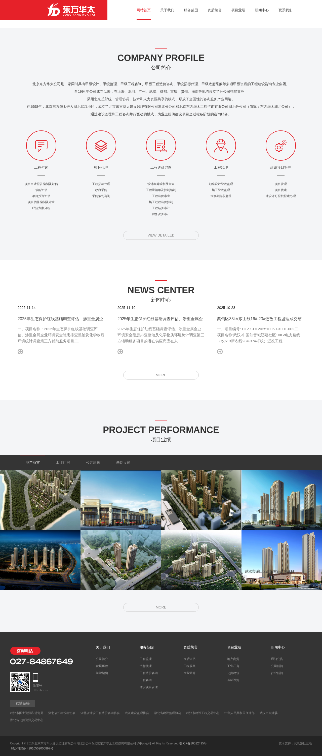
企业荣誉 (189, 673)
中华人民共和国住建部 (239, 713)
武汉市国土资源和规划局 (26, 713)
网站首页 (144, 10)
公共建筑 (93, 462)
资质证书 (189, 659)
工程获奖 (189, 666)
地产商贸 (33, 462)
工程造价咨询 (149, 673)
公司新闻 (277, 666)
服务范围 (191, 10)
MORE (161, 375)
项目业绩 (238, 10)
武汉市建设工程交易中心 (202, 713)
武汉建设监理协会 (137, 713)
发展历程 (102, 666)
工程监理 (146, 659)
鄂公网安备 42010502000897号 (31, 748)
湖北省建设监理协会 (167, 713)
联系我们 (285, 10)
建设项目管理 (149, 687)
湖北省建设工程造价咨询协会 (100, 713)
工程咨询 (146, 680)
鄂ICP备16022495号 (193, 743)
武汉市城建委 (269, 713)
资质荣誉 (215, 10)
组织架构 (102, 673)
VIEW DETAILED (160, 235)
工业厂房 (63, 462)
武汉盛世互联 (303, 743)
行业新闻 (277, 673)
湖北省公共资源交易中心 (26, 720)
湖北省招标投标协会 (61, 713)
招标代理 (146, 666)
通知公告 (277, 659)
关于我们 (167, 10)
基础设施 (123, 462)
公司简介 (102, 659)
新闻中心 (262, 10)
